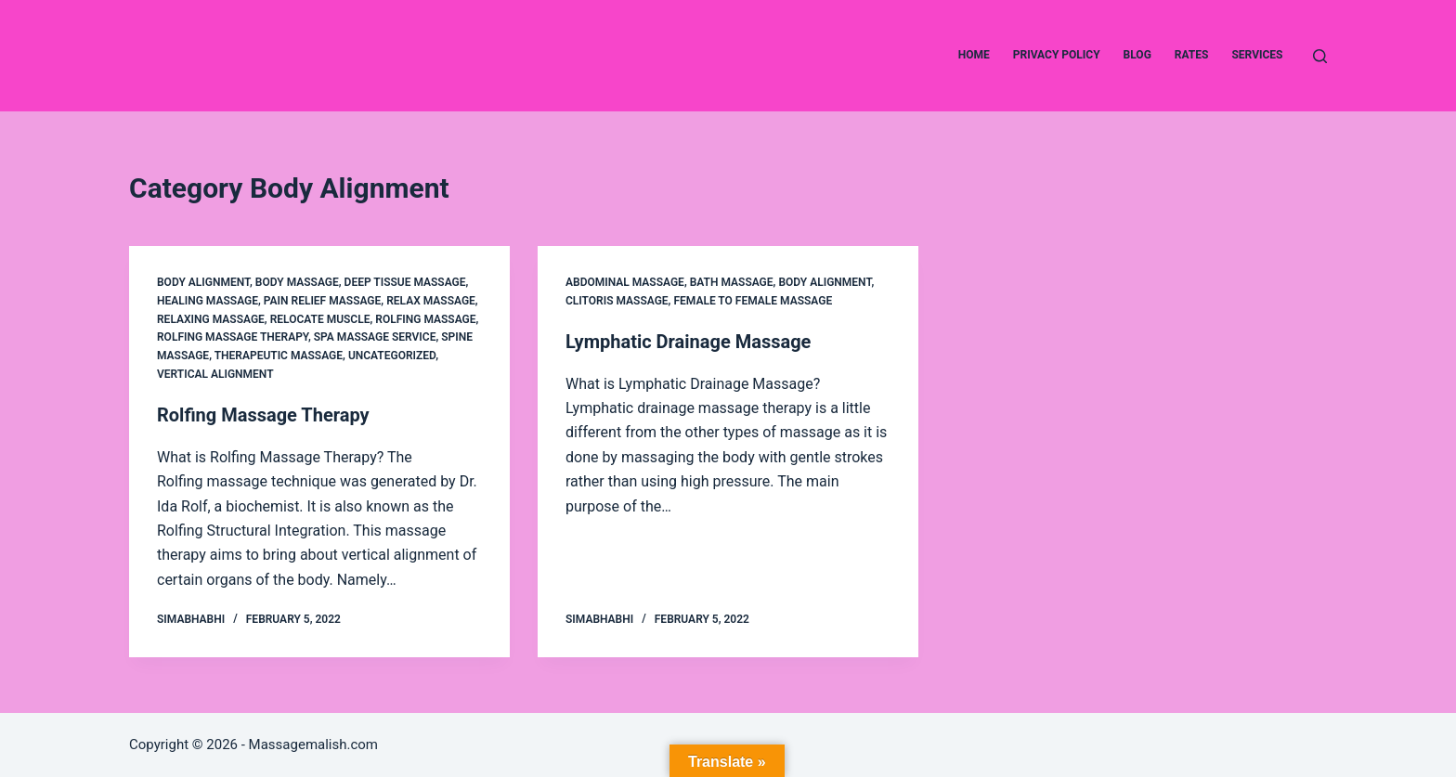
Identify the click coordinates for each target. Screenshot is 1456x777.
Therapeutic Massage (278, 355)
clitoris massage (617, 300)
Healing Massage (207, 300)
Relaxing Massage (211, 319)
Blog (1137, 54)
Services (1256, 54)
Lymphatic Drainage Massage (688, 341)
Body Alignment (203, 282)
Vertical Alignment (215, 374)
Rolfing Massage (425, 319)
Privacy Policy (1056, 54)
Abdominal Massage (625, 282)
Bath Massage (732, 282)
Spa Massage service (375, 336)
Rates (1192, 54)
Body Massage (297, 282)
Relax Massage (430, 300)
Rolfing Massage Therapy (232, 336)
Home (974, 54)
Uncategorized (392, 355)
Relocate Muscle (320, 319)
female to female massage (752, 300)
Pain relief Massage (323, 300)
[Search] (1320, 56)
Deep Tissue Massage (405, 282)
